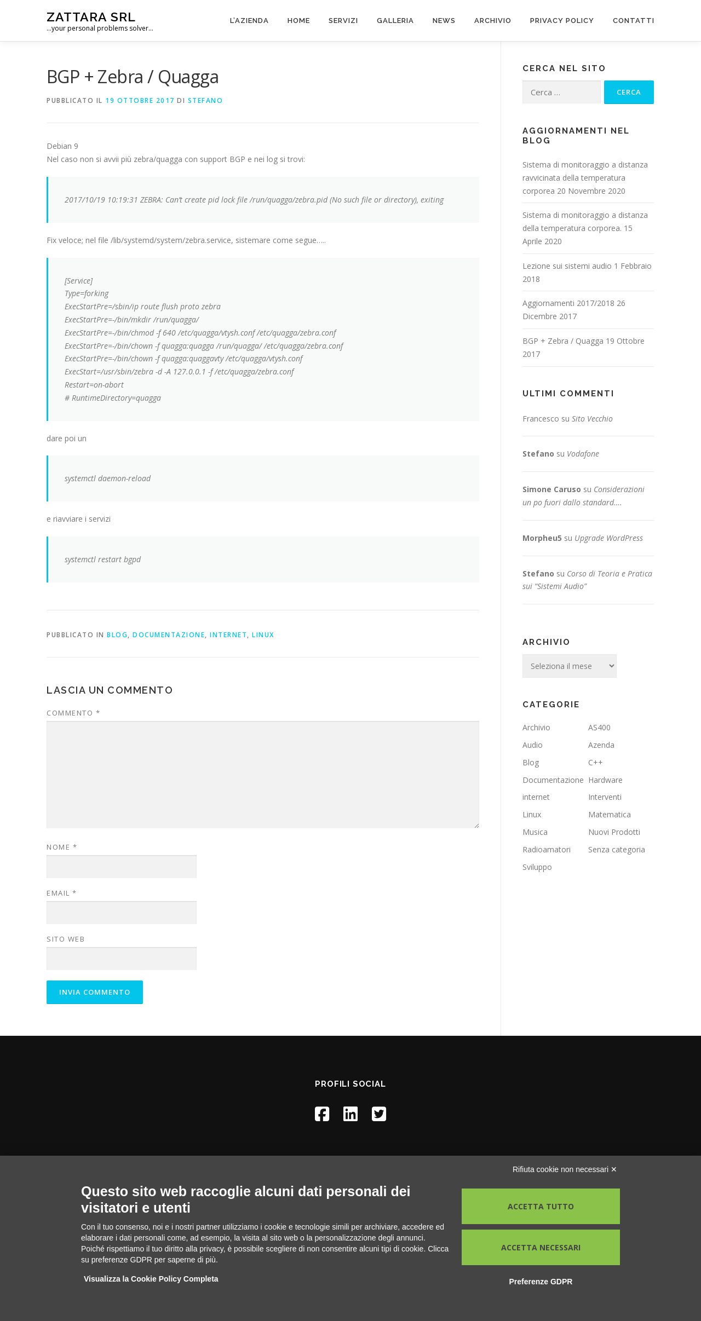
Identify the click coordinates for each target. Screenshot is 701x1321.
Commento (73, 713)
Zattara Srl (91, 16)
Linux (263, 634)
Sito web (66, 939)
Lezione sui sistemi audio (567, 266)
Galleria (395, 20)
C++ (595, 762)
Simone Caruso (551, 489)
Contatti (633, 20)
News (444, 20)
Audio (532, 745)
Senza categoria (616, 849)
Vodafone (583, 453)
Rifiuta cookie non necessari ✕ (565, 1169)
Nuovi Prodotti (614, 832)
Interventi (605, 797)
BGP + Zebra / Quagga (563, 341)
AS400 (599, 727)
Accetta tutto (541, 1206)
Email (62, 893)
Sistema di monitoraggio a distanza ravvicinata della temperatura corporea (585, 177)
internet (228, 634)
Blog (117, 634)
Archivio (493, 20)
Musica (535, 832)
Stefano (205, 100)
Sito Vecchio (592, 418)
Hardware (605, 780)
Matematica (609, 814)
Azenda (601, 745)
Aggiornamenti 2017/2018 (568, 303)
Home (299, 20)
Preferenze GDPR (540, 1281)
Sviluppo (537, 867)
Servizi (343, 20)
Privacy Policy (562, 20)
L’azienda (249, 20)
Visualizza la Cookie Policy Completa (151, 1278)
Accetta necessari (541, 1247)
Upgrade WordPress (608, 538)
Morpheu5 (542, 538)
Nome (62, 847)
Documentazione (169, 634)
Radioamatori (546, 849)
